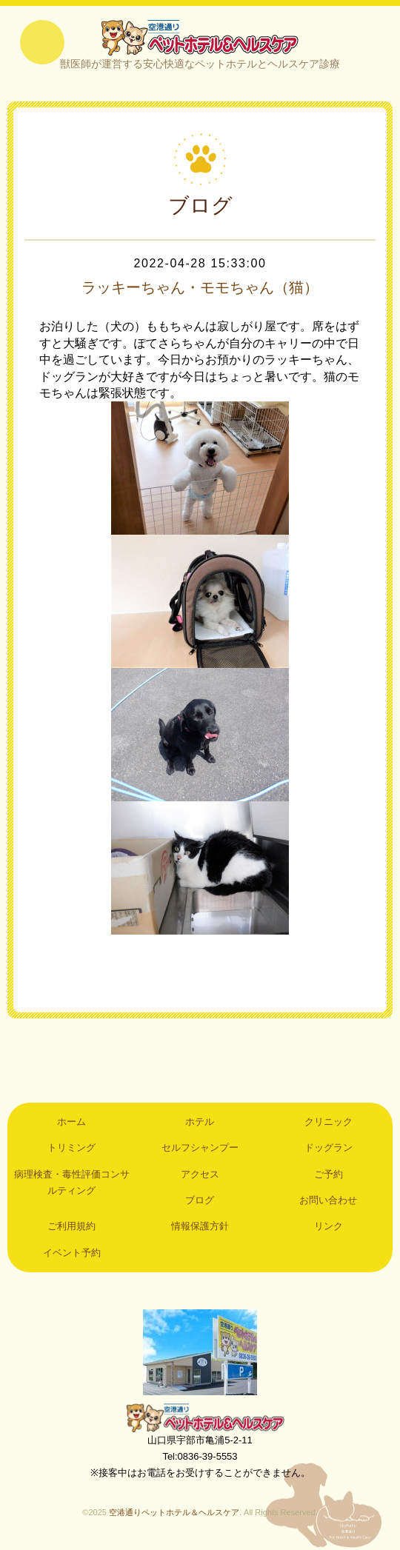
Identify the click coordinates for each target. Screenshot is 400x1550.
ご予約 (328, 1174)
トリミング (71, 1147)
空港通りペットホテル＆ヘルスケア (200, 1417)
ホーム (71, 1121)
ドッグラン (328, 1147)
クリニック (328, 1121)
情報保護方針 (200, 1226)
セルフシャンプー (200, 1147)
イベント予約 (72, 1252)
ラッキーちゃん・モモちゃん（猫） (200, 287)
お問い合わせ (328, 1200)
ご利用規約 (71, 1226)
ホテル (199, 1121)
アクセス (200, 1174)
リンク (328, 1226)
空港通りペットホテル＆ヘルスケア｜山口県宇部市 (200, 37)
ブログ (199, 1200)
